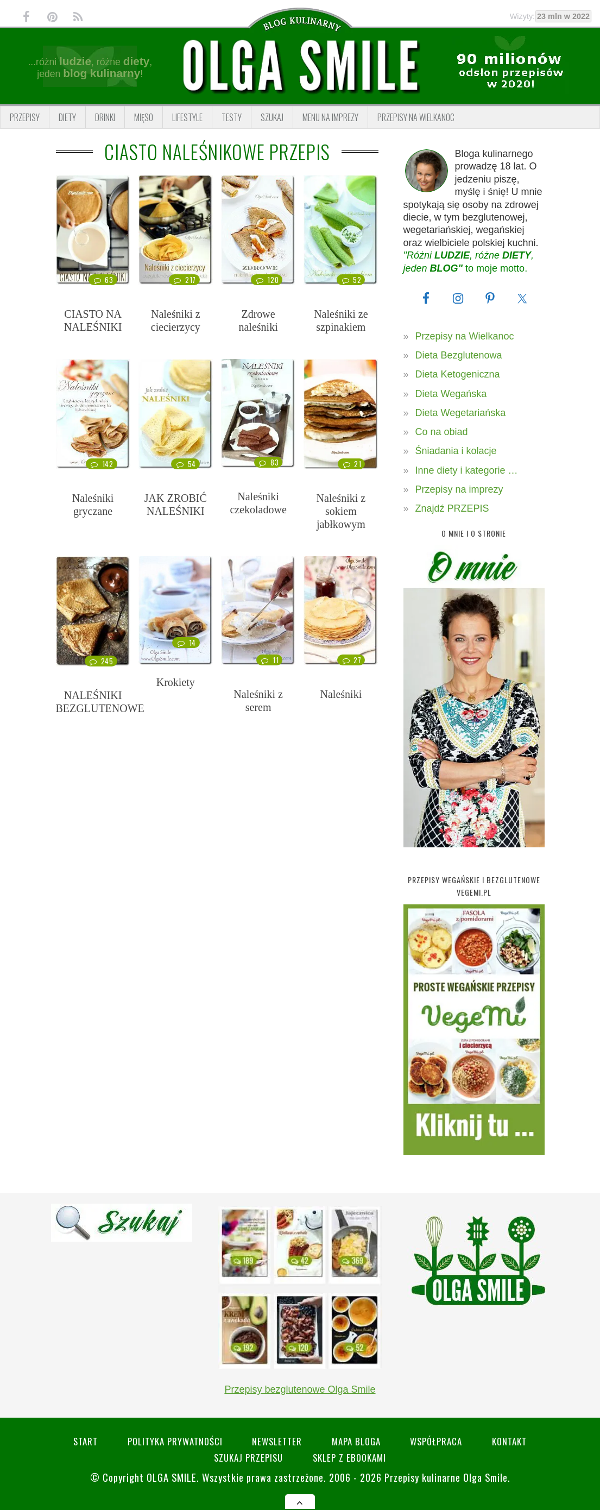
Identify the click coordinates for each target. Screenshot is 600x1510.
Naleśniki (341, 694)
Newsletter (277, 1441)
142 (101, 463)
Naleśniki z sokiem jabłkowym (341, 511)
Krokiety (175, 682)
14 (185, 642)
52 (350, 279)
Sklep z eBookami (349, 1457)
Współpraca (436, 1441)
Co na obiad (441, 431)
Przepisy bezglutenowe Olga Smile (299, 1389)
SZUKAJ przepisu (248, 1457)
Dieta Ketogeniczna (457, 374)
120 (267, 279)
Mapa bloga (356, 1441)
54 (185, 463)
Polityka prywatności (174, 1441)
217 (184, 279)
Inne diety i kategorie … (466, 470)
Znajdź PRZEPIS (452, 508)
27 (351, 660)
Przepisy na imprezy (459, 489)
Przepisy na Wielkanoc (464, 336)
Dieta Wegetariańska (460, 412)
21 (351, 463)
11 (269, 660)
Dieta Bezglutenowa (458, 355)
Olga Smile (172, 1477)
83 (268, 462)
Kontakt (509, 1441)
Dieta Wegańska (451, 393)
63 (102, 279)
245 (101, 661)
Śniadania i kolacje (456, 450)
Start (85, 1441)
